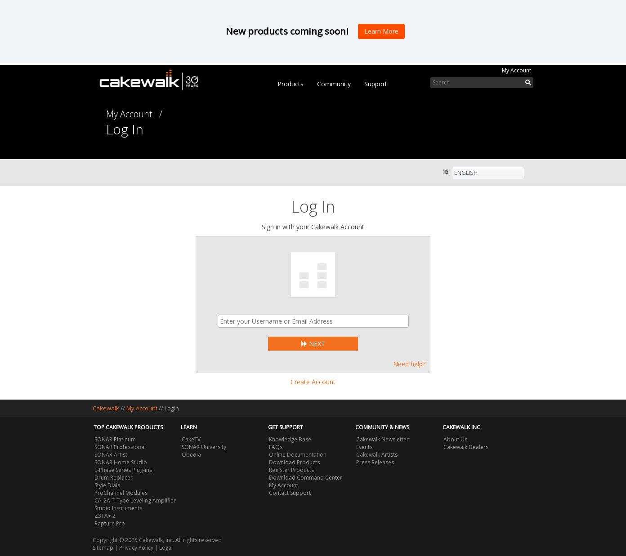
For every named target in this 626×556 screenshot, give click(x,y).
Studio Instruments (118, 508)
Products (290, 84)
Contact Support (290, 493)
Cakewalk (106, 408)
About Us (455, 439)
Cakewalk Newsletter (382, 439)
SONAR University (204, 447)
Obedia (191, 454)
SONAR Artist (110, 454)
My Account (516, 70)
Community (334, 84)
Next (313, 343)
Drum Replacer (113, 477)
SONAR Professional (120, 447)
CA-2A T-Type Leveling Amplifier (135, 500)
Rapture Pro (109, 523)
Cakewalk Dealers (465, 447)
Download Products (294, 462)
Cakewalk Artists (377, 454)
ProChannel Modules (121, 493)
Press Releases (375, 462)
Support (375, 84)
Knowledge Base (290, 439)
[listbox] (488, 173)
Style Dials (107, 485)
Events (364, 447)
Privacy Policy (136, 548)
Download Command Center (305, 477)
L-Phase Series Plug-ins (123, 470)
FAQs (275, 447)
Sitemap (103, 548)
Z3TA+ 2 (105, 516)
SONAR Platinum (115, 439)
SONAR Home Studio (120, 462)
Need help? (409, 364)
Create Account (313, 382)
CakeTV (191, 439)
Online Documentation (297, 454)
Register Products (291, 470)
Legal (166, 548)
